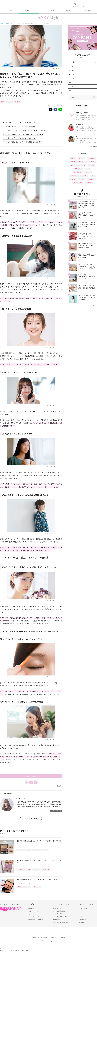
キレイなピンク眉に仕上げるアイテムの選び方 (19, 126)
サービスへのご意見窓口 (60, 917)
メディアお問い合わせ (59, 911)
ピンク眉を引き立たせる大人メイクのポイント (19, 138)
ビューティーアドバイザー (35, 919)
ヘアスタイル (77, 172)
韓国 (72, 165)
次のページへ (31, 776)
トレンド (9, 101)
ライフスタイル (78, 183)
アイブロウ (17, 101)
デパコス (72, 179)
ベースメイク (73, 66)
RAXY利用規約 (57, 919)
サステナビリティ (26, 950)
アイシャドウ (36, 850)
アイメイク (7, 99)
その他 (71, 91)
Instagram (82, 914)
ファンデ (82, 179)
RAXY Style (29, 11)
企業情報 (34, 937)
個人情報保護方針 (43, 937)
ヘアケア (71, 78)
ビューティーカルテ (33, 917)
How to (2, 101)
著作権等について (54, 937)
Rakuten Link (82, 919)
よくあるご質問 (87, 11)
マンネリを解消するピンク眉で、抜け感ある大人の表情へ (23, 142)
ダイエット (91, 179)
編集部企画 (91, 158)
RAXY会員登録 (83, 908)
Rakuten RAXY (8, 4)
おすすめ (81, 158)
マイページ (31, 914)
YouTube (81, 922)
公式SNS (67, 11)
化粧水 (92, 176)
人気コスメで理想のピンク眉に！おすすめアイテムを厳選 (23, 134)
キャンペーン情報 (48, 11)
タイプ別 (88, 183)
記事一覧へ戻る (31, 818)
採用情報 (63, 937)
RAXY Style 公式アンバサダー (24, 850)
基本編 (92, 162)
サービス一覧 (3, 950)
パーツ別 (84, 176)
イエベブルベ (73, 176)
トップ (10, 11)
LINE (80, 917)
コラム (71, 86)
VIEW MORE (93, 147)
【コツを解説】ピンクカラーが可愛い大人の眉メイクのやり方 (24, 130)
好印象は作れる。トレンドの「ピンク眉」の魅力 (20, 122)
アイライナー (46, 869)
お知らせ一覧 (57, 908)
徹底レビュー (78, 169)
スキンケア (72, 62)
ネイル (71, 82)
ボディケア (72, 74)
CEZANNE (45, 850)
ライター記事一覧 (56, 811)
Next (59, 786)
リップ (88, 169)
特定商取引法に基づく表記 (60, 922)
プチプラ (88, 172)
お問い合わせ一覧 (14, 950)
